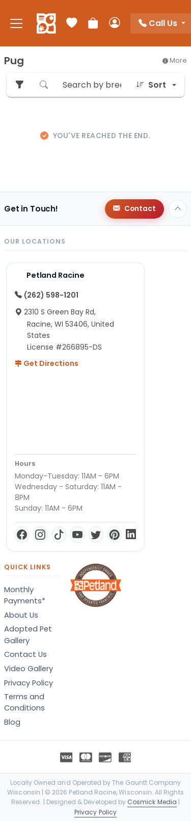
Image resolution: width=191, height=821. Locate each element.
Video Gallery (28, 669)
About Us (21, 615)
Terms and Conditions (24, 702)
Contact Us (25, 654)
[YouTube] (77, 534)
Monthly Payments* (24, 595)
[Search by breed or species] (92, 85)
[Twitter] (96, 534)
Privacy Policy (28, 683)
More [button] (174, 60)
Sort (151, 85)
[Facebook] (22, 534)
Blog (12, 722)
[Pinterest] (114, 534)
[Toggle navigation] (16, 23)
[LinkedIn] (131, 534)
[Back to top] (178, 209)
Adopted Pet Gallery (28, 634)
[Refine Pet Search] (19, 85)
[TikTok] (59, 534)
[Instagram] (40, 534)
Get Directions (46, 363)
